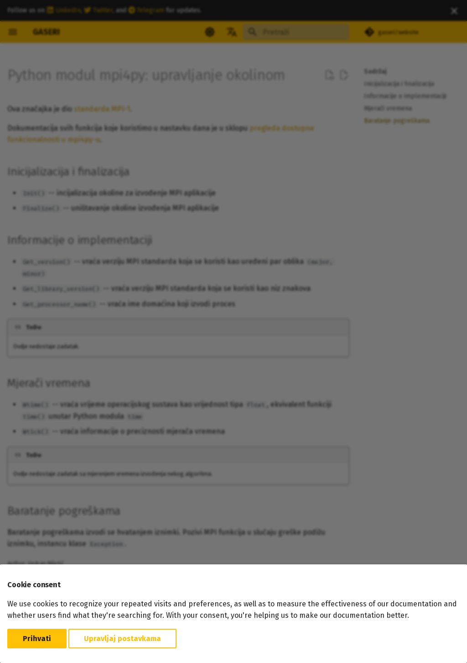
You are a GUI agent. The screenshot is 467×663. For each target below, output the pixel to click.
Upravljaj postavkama (122, 638)
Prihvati (37, 638)
